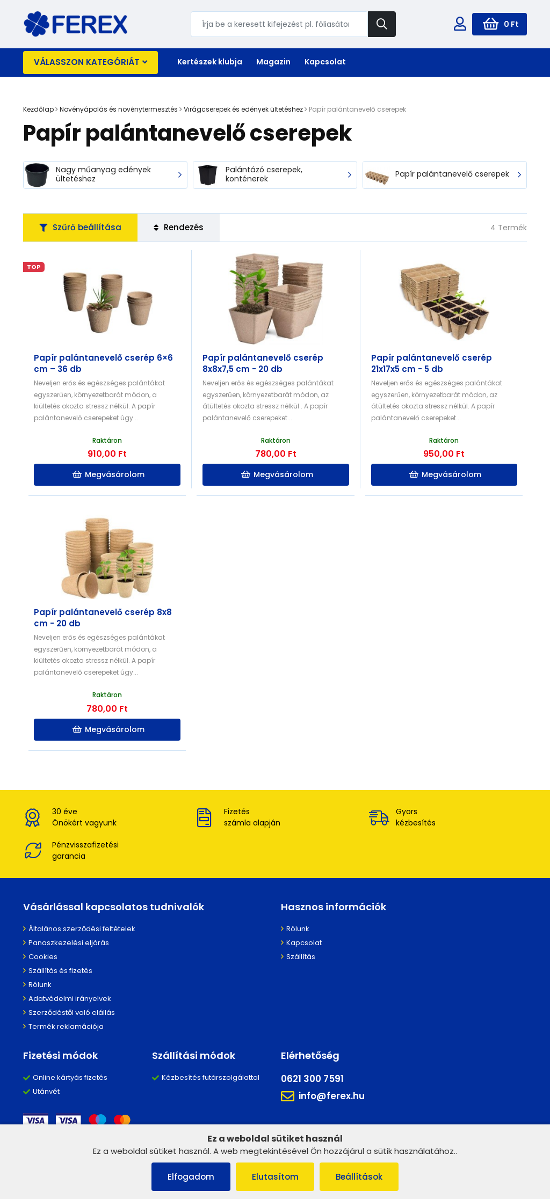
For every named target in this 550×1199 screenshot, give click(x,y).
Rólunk (40, 984)
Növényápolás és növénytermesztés (119, 109)
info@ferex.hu (323, 1096)
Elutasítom (275, 1176)
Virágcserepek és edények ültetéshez (243, 109)
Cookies (42, 957)
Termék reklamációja (66, 1026)
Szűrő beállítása (80, 227)
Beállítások (359, 1176)
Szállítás (300, 957)
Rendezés (179, 227)
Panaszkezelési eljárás (68, 943)
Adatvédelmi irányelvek (69, 998)
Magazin (273, 61)
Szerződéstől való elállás (71, 1012)
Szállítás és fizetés (60, 971)
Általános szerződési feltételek (81, 929)
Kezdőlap (38, 109)
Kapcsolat (325, 61)
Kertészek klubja (209, 61)
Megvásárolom (108, 474)
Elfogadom (191, 1176)
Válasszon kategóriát (90, 62)
